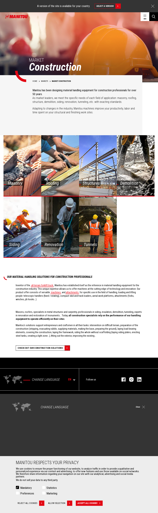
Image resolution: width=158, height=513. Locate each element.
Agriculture (18, 402)
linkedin (137, 379)
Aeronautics (19, 419)
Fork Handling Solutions (24, 448)
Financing (88, 440)
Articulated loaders (93, 414)
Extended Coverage (93, 444)
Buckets (17, 440)
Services (86, 434)
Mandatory (26, 488)
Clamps (17, 444)
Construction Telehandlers (97, 402)
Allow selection (61, 503)
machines (56, 292)
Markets (15, 396)
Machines (86, 396)
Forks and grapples (22, 453)
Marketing (51, 493)
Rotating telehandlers (94, 410)
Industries (18, 410)
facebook (122, 379)
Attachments (18, 434)
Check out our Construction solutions (44, 348)
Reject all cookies (31, 503)
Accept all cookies (90, 503)
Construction (19, 406)
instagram (130, 379)
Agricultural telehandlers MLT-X (99, 406)
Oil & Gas (17, 414)
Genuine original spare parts (97, 453)
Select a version (108, 6)
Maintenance (90, 448)
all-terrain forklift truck (42, 285)
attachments (72, 292)
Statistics (51, 488)
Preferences (27, 493)
